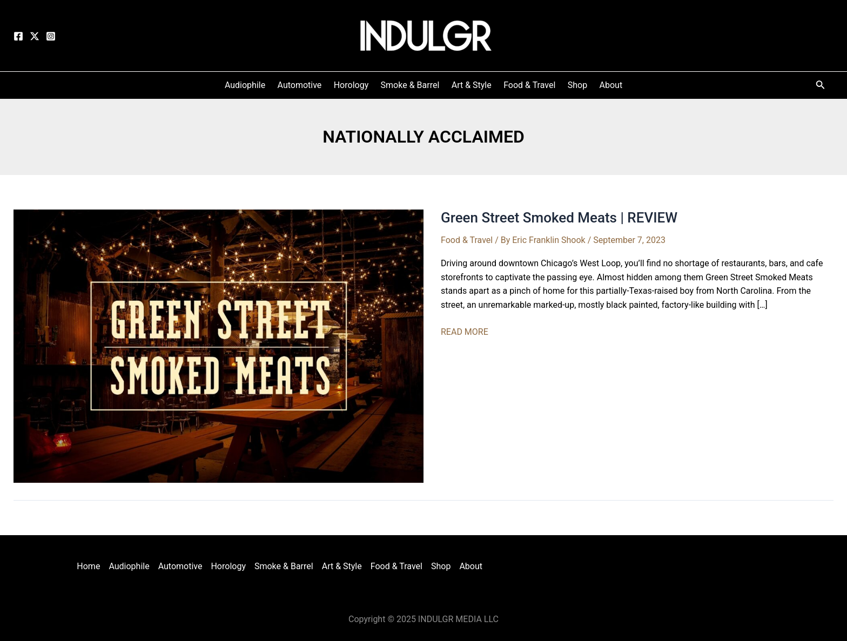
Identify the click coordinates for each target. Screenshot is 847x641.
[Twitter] (34, 36)
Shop (441, 566)
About (470, 566)
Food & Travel (467, 240)
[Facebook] (18, 36)
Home (88, 566)
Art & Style (342, 566)
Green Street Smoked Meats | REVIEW (559, 218)
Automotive (180, 566)
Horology (228, 566)
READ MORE (464, 332)
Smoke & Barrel (283, 566)
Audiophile (129, 566)
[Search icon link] (820, 86)
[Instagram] (51, 36)
